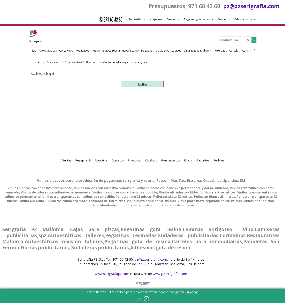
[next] (255, 50)
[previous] (251, 50)
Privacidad (191, 292)
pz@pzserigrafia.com (251, 6)
